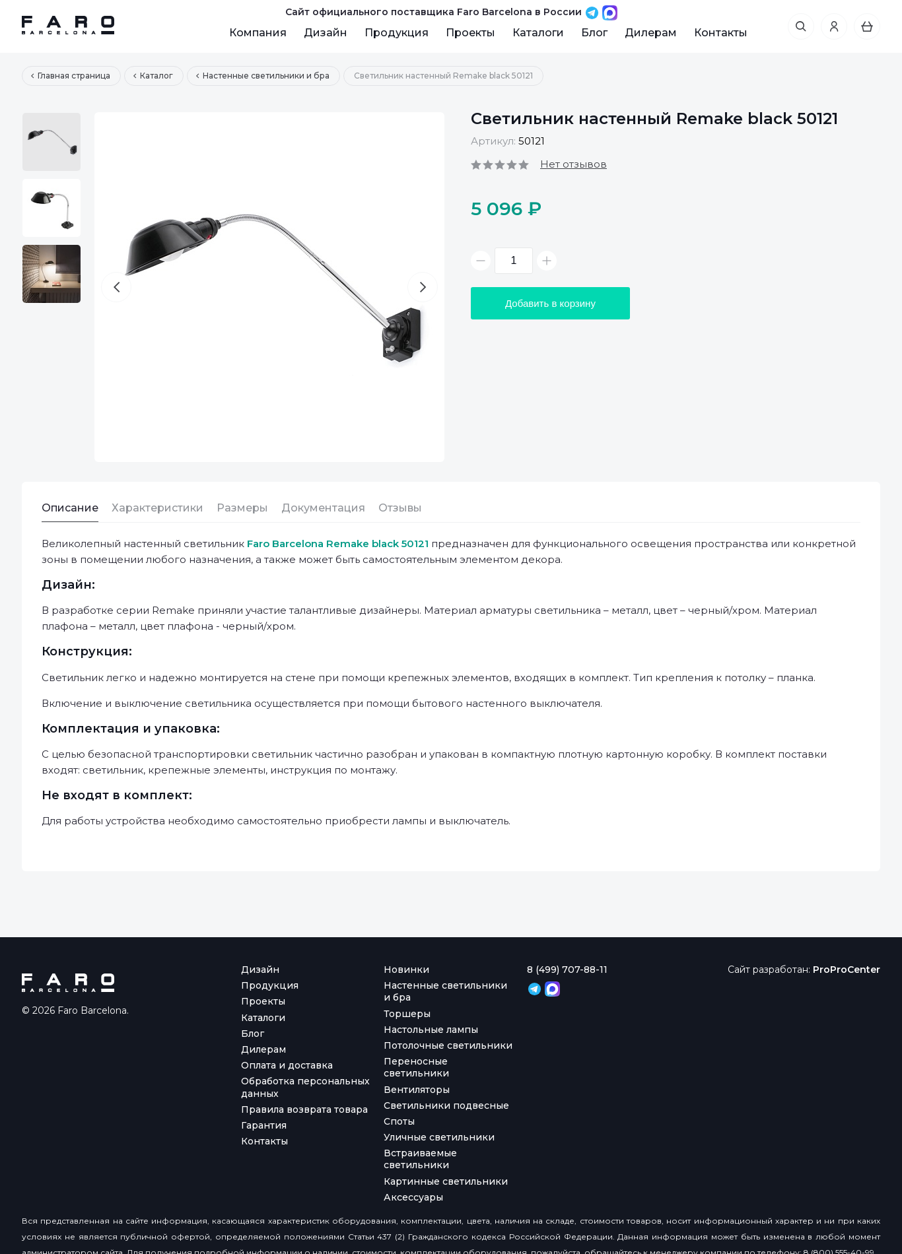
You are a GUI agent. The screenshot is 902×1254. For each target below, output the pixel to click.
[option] (51, 142)
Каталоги (538, 32)
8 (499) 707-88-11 (567, 969)
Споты (399, 1121)
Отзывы (400, 508)
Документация (323, 508)
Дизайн (325, 32)
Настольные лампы (431, 1030)
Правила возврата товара (304, 1109)
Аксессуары (413, 1197)
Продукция (396, 32)
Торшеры (407, 1014)
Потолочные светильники (448, 1045)
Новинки (406, 969)
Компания (258, 32)
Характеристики (157, 508)
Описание (70, 508)
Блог (594, 32)
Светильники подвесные (446, 1105)
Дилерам (651, 32)
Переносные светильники (416, 1067)
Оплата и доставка (287, 1065)
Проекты (470, 32)
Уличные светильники (439, 1137)
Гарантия (264, 1125)
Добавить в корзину (550, 303)
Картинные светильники (446, 1181)
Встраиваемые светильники (420, 1159)
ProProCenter (846, 969)
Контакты (720, 32)
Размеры (242, 508)
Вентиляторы (417, 1090)
